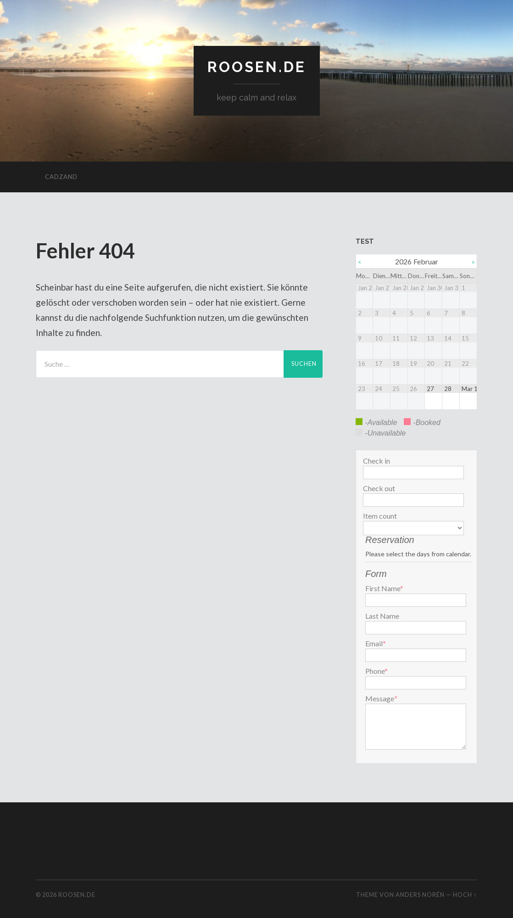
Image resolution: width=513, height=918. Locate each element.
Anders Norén (420, 894)
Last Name (382, 616)
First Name (384, 588)
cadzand (61, 176)
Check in (376, 461)
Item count (380, 516)
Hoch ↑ (465, 894)
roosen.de (256, 66)
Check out (379, 488)
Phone (376, 671)
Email (375, 643)
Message (379, 698)
